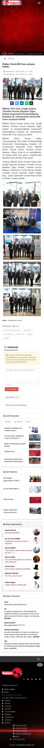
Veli (5, 641)
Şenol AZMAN (10, 548)
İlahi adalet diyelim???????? (14, 625)
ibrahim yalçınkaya (11, 630)
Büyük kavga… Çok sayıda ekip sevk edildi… (29, 54)
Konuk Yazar (10, 566)
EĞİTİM (7, 703)
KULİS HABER (10, 712)
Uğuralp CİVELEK (11, 573)
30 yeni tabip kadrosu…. (12, 489)
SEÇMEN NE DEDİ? (12, 533)
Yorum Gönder (11, 389)
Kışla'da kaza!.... (10, 451)
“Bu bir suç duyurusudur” (14, 576)
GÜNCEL (11, 58)
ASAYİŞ (7, 701)
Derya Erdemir (9, 623)
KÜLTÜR (8, 709)
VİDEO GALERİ (21, 728)
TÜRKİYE (8, 720)
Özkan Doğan (10, 582)
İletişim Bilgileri (9, 689)
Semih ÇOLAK (10, 530)
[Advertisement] (22, 29)
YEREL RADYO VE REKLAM (15, 585)
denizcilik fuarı (8, 334)
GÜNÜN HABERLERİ (23, 734)
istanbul (29, 334)
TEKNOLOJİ (9, 717)
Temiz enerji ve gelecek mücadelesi (17, 569)
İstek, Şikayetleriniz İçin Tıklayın (11, 695)
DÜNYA (7, 723)
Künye (6, 692)
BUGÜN (8, 422)
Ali (5, 609)
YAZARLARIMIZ (21, 731)
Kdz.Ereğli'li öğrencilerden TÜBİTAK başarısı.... (11, 480)
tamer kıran (20, 334)
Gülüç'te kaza (8, 499)
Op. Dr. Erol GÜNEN (12, 539)
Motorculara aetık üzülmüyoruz (15, 604)
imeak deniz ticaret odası (12, 330)
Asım (6, 602)
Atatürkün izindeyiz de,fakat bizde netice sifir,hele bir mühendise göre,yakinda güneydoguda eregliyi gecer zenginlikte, (22, 646)
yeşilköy (6, 338)
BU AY (28, 422)
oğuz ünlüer (27, 330)
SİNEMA (8, 714)
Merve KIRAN (10, 557)
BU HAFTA (18, 422)
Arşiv (17, 737)
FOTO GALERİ (20, 725)
